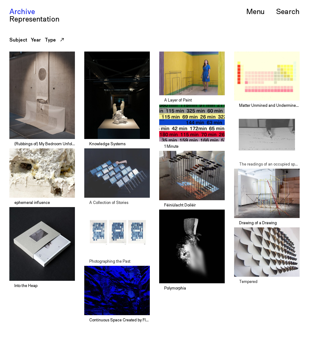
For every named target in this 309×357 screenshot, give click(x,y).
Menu (255, 11)
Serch (288, 11)
